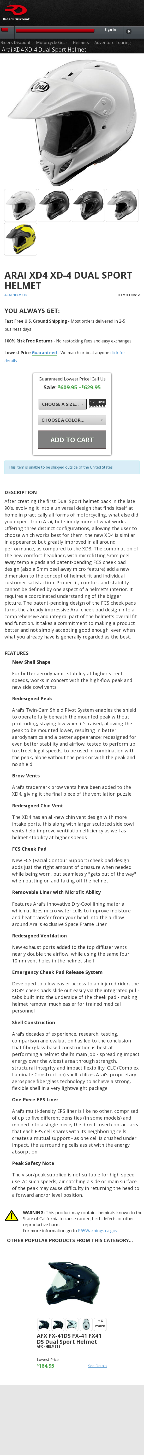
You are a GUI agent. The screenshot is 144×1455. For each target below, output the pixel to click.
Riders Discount (16, 42)
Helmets (81, 42)
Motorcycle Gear (51, 42)
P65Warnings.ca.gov (97, 1230)
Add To (72, 439)
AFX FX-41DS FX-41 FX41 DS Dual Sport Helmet (69, 1338)
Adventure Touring (112, 42)
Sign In (110, 29)
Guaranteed (44, 352)
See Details (97, 1365)
